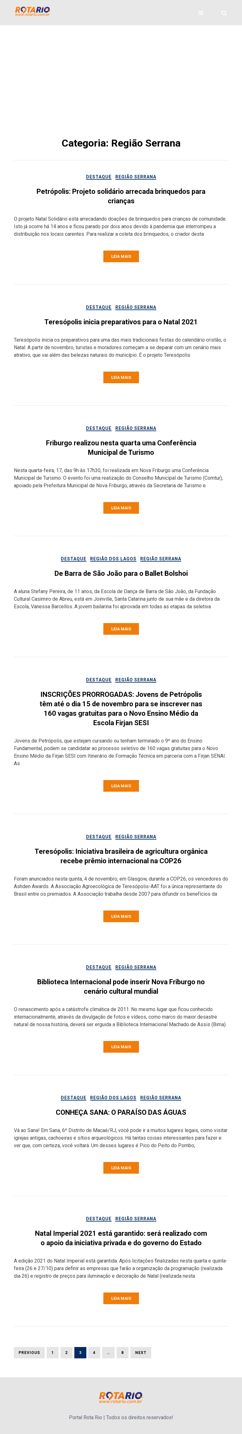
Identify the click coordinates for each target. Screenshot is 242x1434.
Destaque (99, 177)
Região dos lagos (113, 559)
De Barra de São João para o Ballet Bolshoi (121, 573)
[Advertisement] (121, 88)
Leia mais (121, 256)
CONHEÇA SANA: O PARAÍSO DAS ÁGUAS (121, 1112)
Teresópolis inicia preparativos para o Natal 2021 (121, 322)
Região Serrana (135, 177)
